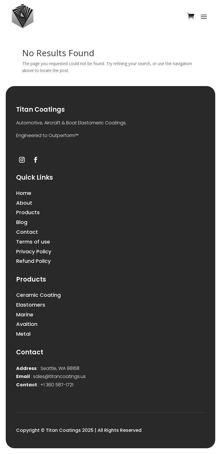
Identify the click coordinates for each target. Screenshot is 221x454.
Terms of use (33, 241)
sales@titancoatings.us (51, 376)
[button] (110, 136)
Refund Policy (33, 261)
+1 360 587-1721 (44, 384)
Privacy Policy (33, 251)
